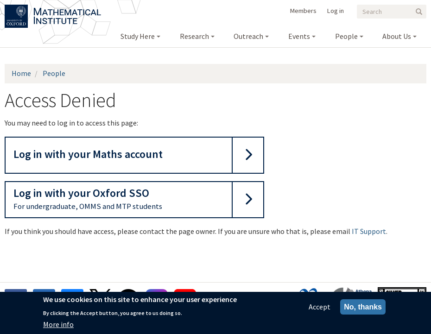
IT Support (369, 231)
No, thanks (363, 309)
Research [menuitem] (194, 36)
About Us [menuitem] (396, 36)
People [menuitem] (346, 36)
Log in (335, 10)
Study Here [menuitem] (137, 36)
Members (303, 10)
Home (21, 73)
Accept (319, 308)
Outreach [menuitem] (248, 36)
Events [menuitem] (299, 36)
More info (58, 326)
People (54, 73)
